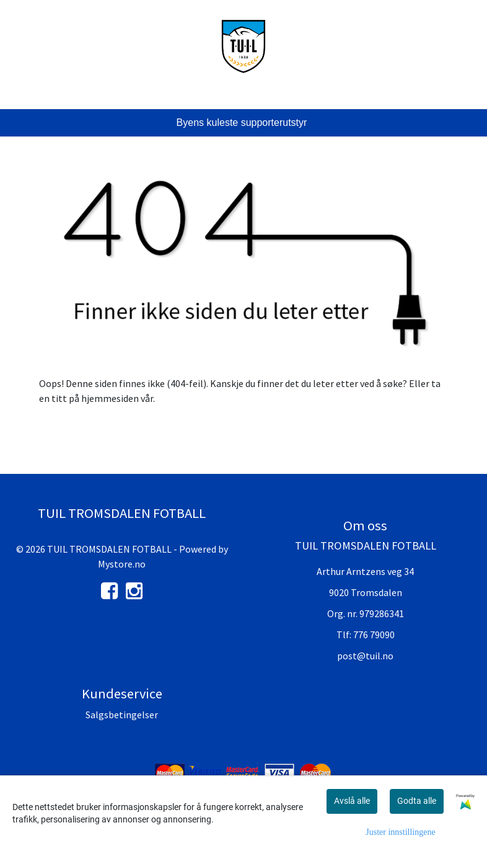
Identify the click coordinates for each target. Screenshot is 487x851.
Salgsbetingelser (122, 714)
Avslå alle (352, 801)
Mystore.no (122, 564)
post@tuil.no (365, 655)
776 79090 (374, 634)
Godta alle (416, 801)
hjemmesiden (110, 398)
